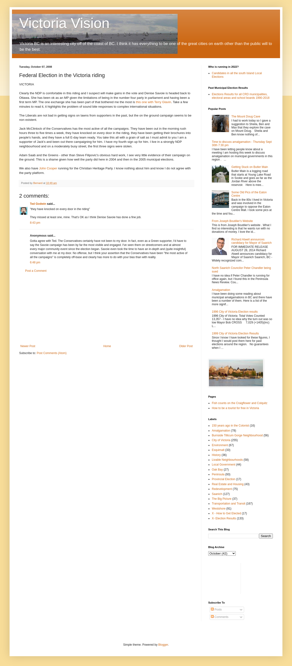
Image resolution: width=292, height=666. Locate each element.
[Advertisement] (259, 578)
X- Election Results (224, 518)
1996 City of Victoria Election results (235, 311)
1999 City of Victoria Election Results (235, 333)
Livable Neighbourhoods (227, 459)
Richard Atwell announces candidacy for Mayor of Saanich (251, 241)
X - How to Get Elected (226, 513)
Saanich (217, 494)
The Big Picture (221, 498)
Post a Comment (35, 270)
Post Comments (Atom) (52, 353)
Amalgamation (221, 290)
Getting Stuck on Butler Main (249, 167)
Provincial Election (223, 479)
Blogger (163, 644)
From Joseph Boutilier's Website (232, 221)
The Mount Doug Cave (245, 116)
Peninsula (218, 474)
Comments (219, 617)
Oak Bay (217, 469)
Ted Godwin (38, 203)
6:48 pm (35, 262)
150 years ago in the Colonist (230, 425)
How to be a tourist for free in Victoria (235, 408)
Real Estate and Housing (228, 484)
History (216, 455)
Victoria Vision (64, 23)
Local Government (223, 464)
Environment (220, 445)
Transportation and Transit (228, 503)
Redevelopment (222, 489)
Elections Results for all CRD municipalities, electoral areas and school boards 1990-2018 (241, 96)
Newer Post (27, 346)
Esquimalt (218, 450)
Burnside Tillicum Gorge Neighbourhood (237, 435)
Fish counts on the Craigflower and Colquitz (239, 403)
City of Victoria (221, 440)
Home (107, 346)
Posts (216, 609)
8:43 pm (35, 222)
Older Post (186, 346)
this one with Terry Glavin (153, 102)
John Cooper (47, 168)
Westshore (218, 508)
